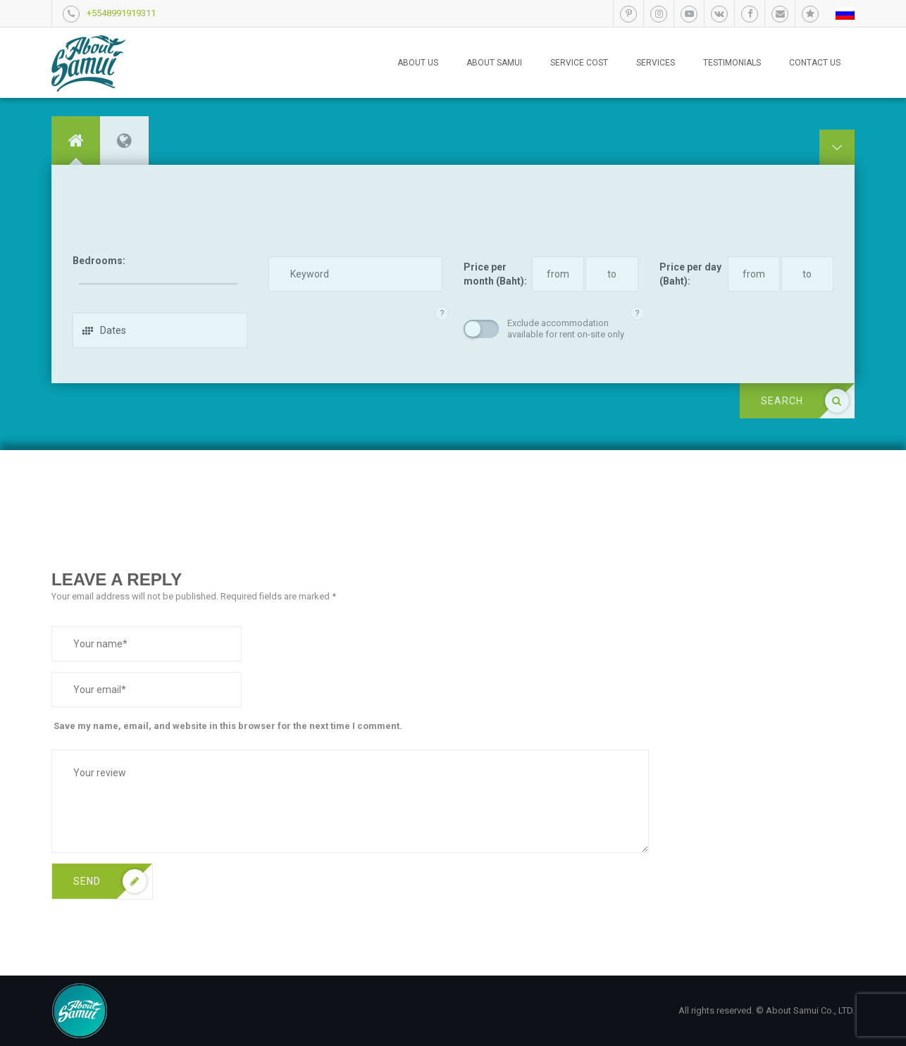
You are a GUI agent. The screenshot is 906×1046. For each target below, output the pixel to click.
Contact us (814, 63)
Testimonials (732, 63)
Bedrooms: (99, 260)
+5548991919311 (121, 13)
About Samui (494, 63)
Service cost (579, 63)
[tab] (75, 140)
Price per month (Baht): (495, 274)
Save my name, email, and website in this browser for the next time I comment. (228, 726)
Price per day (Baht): (690, 274)
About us (417, 63)
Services (655, 63)
